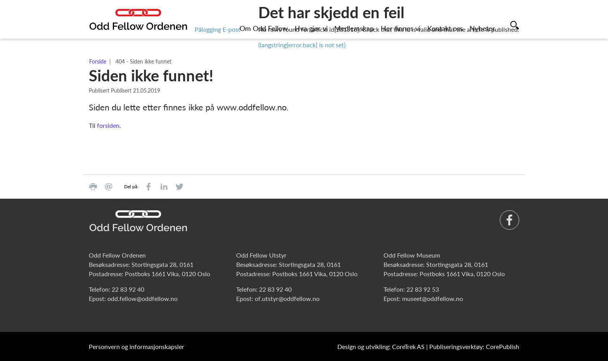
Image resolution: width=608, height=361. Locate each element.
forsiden (108, 125)
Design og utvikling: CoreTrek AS (381, 346)
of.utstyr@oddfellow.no (287, 298)
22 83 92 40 (128, 289)
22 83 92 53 (422, 289)
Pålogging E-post (217, 29)
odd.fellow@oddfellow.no (142, 298)
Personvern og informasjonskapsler (136, 346)
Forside (97, 61)
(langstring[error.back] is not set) (301, 44)
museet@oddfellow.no (432, 298)
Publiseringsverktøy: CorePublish (474, 346)
